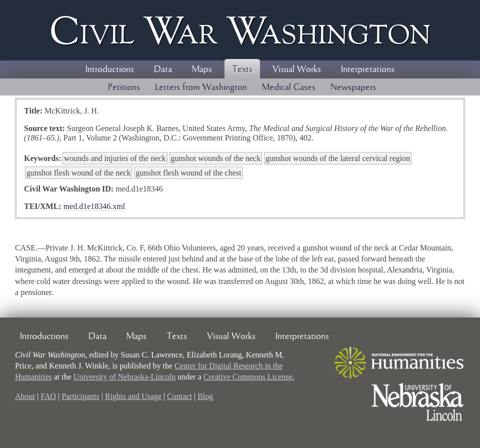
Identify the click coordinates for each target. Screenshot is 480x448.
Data (163, 69)
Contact (179, 396)
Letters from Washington (201, 87)
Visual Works (296, 69)
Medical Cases (289, 87)
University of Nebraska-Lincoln (125, 376)
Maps (202, 69)
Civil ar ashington (240, 30)
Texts (242, 69)
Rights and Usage (133, 396)
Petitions (124, 87)
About (25, 396)
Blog (205, 396)
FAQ (48, 396)
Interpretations (367, 69)
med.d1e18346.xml (95, 206)
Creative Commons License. (249, 376)
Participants (81, 396)
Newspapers (353, 87)
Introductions (110, 69)
